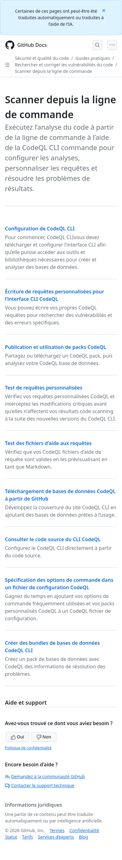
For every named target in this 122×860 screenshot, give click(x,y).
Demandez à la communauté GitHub (45, 776)
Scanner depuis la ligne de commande (53, 71)
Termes (57, 830)
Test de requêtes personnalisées (43, 387)
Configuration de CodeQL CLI (40, 228)
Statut (11, 837)
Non (43, 737)
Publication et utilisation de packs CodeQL (55, 347)
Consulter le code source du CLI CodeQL (53, 539)
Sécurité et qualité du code (42, 58)
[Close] (104, 10)
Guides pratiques (92, 58)
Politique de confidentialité (28, 748)
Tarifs (27, 837)
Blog (83, 837)
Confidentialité (84, 830)
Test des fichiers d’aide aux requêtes (48, 443)
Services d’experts (56, 837)
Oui (17, 737)
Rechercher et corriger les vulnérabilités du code (64, 65)
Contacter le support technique (39, 785)
